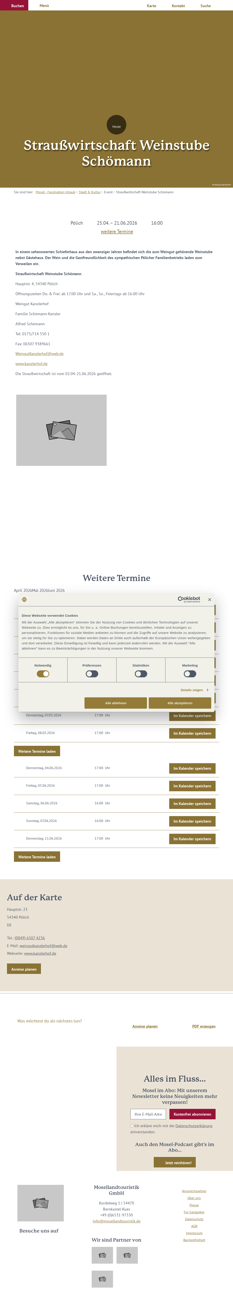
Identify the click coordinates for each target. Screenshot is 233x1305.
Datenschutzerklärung (194, 1125)
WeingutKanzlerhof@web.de (39, 353)
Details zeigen (192, 690)
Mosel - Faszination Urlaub (55, 192)
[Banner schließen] (209, 599)
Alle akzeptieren (179, 703)
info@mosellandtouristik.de (116, 1221)
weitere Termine (117, 230)
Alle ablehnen (116, 703)
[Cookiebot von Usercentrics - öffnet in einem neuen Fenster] (181, 599)
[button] (14, 5)
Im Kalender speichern (192, 715)
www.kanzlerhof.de (31, 363)
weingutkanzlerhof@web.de (43, 945)
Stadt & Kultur (90, 192)
